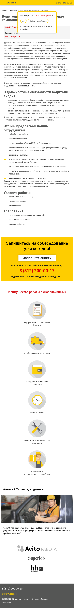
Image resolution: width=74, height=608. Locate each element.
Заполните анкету (37, 258)
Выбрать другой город (38, 21)
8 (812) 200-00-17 (37, 270)
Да (23, 21)
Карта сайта (6, 602)
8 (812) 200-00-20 (64, 2)
